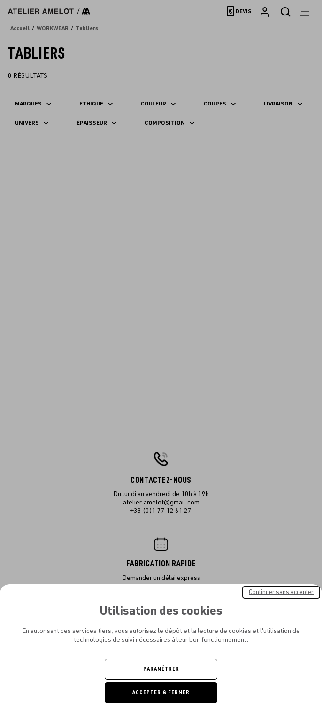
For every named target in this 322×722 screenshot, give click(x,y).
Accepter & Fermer (161, 692)
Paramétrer (161, 669)
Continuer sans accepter (281, 592)
